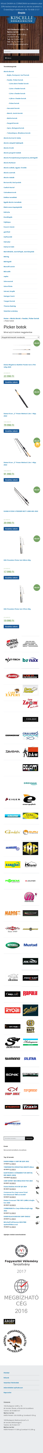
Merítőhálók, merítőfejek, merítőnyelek (19, 252)
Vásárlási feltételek (11, 1383)
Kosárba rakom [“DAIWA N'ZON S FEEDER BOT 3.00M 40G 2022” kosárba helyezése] (11, 529)
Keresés (29, 1138)
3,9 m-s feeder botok (17, 93)
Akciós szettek (9, 173)
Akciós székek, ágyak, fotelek (15, 168)
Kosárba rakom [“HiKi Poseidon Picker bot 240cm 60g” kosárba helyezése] (11, 578)
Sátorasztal (8, 281)
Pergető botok (12, 123)
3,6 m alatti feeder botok (19, 84)
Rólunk (6, 1378)
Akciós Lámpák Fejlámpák (13, 143)
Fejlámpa (7, 222)
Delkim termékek (10, 197)
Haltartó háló (9, 247)
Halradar (7, 242)
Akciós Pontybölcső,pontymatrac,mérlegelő (20, 158)
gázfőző (7, 232)
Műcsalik (7, 272)
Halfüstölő (8, 237)
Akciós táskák (9, 177)
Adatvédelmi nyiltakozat (13, 1388)
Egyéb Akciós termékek (12, 202)
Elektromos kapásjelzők (13, 207)
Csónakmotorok (10, 192)
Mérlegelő (7, 262)
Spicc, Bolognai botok (15, 128)
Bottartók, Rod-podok (12, 182)
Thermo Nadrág (10, 306)
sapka (6, 276)
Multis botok (12, 118)
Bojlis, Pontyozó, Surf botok (18, 75)
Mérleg (6, 257)
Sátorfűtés (8, 286)
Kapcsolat (7, 1392)
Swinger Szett (9, 296)
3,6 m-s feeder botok (17, 88)
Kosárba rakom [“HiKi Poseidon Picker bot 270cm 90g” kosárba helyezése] (11, 626)
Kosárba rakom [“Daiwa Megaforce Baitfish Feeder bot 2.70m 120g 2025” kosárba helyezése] (11, 382)
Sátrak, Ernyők (9, 291)
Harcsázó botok (13, 108)
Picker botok (14, 103)
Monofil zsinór (9, 267)
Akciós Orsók (9, 148)
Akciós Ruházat (10, 163)
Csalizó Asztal (9, 187)
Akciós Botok (9, 71)
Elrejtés (21, 12)
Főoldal (6, 1373)
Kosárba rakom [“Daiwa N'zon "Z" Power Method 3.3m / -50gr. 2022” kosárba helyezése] (11, 431)
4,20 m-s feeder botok (17, 98)
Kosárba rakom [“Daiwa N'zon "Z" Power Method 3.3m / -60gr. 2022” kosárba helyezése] (11, 480)
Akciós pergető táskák (12, 153)
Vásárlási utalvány (11, 311)
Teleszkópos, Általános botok (18, 133)
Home (6, 318)
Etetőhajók (8, 217)
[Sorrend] (20, 337)
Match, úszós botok (15, 113)
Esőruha (7, 212)
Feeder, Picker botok (15, 80)
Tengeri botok (9, 301)
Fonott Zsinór (9, 227)
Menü (9, 58)
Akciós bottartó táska (12, 138)
